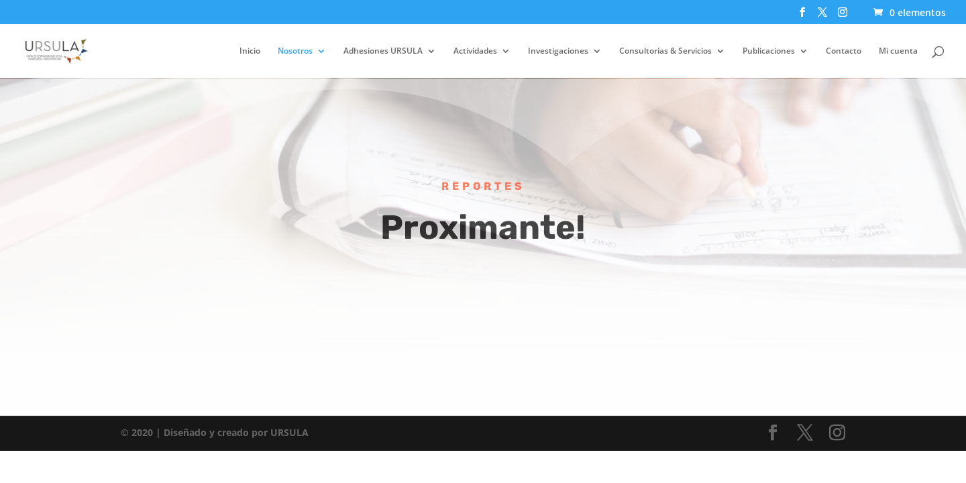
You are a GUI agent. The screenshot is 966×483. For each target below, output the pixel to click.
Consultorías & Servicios (665, 51)
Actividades (475, 51)
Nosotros (295, 51)
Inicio (249, 51)
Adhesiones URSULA (383, 51)
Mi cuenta (898, 51)
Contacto (843, 51)
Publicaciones (769, 51)
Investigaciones (558, 51)
